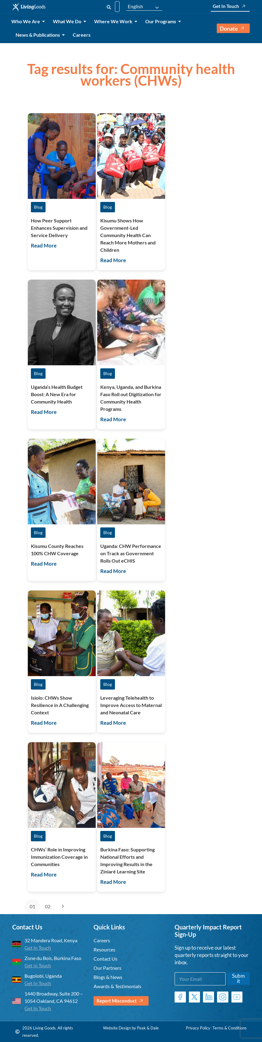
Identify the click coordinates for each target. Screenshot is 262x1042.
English (135, 6)
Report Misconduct (121, 1001)
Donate (233, 28)
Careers (81, 35)
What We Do (68, 21)
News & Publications (39, 35)
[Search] (109, 6)
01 (32, 906)
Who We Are (26, 21)
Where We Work (114, 21)
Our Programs (161, 21)
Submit (238, 978)
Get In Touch (230, 6)
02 (47, 906)
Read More (44, 245)
